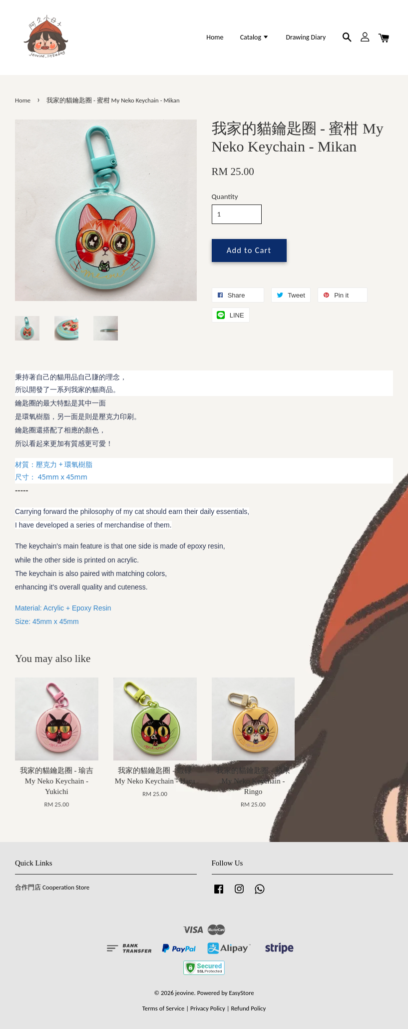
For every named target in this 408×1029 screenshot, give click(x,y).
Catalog (255, 37)
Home (214, 37)
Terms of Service (163, 1008)
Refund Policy (248, 1008)
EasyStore (241, 992)
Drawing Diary (306, 37)
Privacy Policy (207, 1008)
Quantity (225, 196)
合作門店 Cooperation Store (52, 887)
